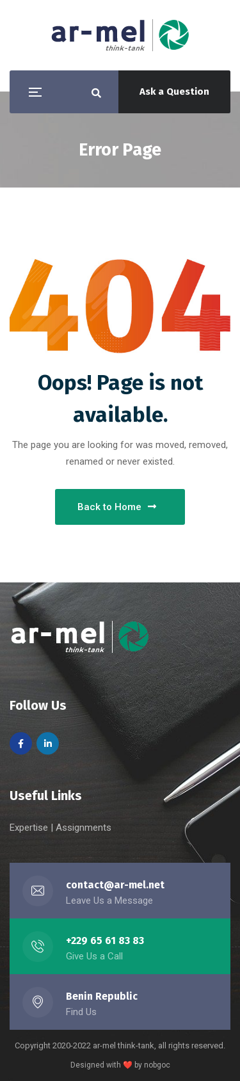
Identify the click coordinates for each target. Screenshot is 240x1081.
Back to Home (116, 507)
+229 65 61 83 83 (105, 940)
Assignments (83, 827)
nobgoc (157, 1065)
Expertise (30, 827)
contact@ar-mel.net (115, 885)
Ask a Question (174, 91)
